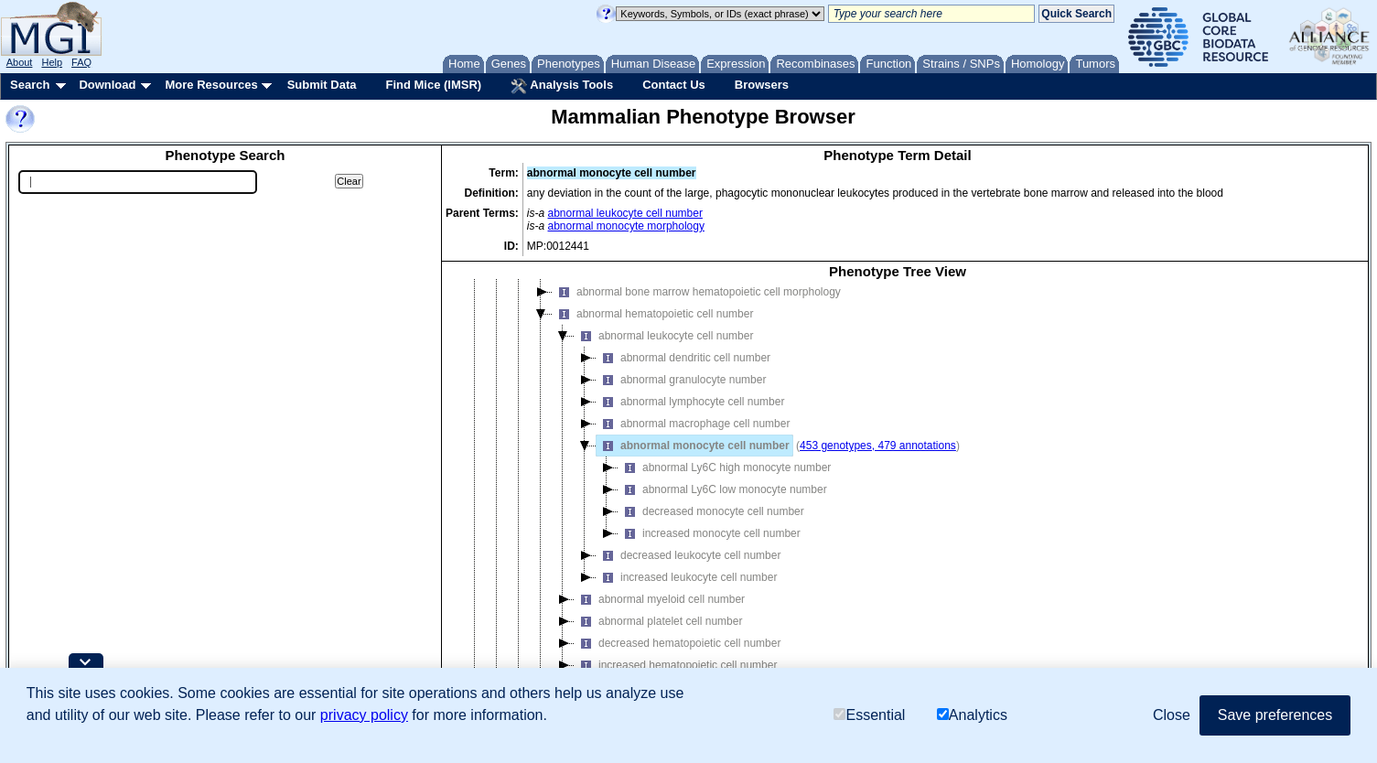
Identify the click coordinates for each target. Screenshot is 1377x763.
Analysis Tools (562, 86)
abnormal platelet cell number (658, 634)
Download (107, 84)
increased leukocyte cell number (687, 590)
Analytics (972, 715)
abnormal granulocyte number (681, 392)
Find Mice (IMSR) (433, 84)
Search (29, 84)
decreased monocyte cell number (711, 524)
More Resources (211, 84)
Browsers (762, 84)
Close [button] (1171, 715)
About (19, 62)
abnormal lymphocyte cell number (690, 414)
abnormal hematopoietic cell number (653, 327)
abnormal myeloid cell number (660, 612)
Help (51, 62)
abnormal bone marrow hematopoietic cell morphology (697, 305)
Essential (869, 715)
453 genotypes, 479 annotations (878, 458)
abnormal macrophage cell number (693, 436)
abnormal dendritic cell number (683, 371)
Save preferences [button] (1275, 715)
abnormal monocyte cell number (693, 458)
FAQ (81, 62)
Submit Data (322, 84)
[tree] (897, 499)
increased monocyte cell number (710, 546)
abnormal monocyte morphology (626, 226)
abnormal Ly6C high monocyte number (725, 480)
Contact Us (673, 84)
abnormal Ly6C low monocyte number (723, 502)
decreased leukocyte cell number (688, 568)
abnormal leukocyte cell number (625, 213)
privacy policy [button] (364, 715)
